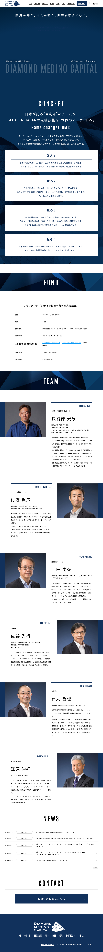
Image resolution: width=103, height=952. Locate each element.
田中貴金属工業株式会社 (51, 343)
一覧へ (95, 867)
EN (97, 3)
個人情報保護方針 (47, 945)
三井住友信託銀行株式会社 (71, 343)
